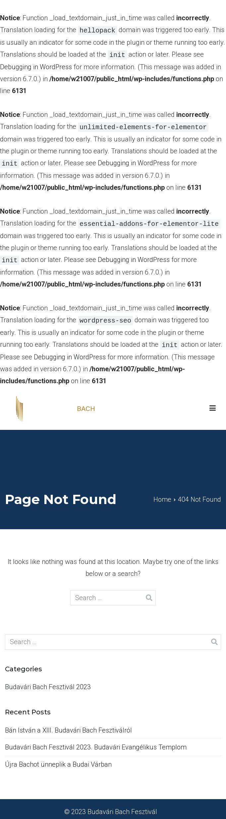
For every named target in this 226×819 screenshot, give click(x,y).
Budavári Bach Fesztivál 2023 (48, 682)
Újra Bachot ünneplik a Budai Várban (58, 759)
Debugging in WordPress (36, 66)
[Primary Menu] (212, 403)
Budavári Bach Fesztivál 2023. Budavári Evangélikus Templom (96, 742)
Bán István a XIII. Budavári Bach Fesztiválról (68, 725)
